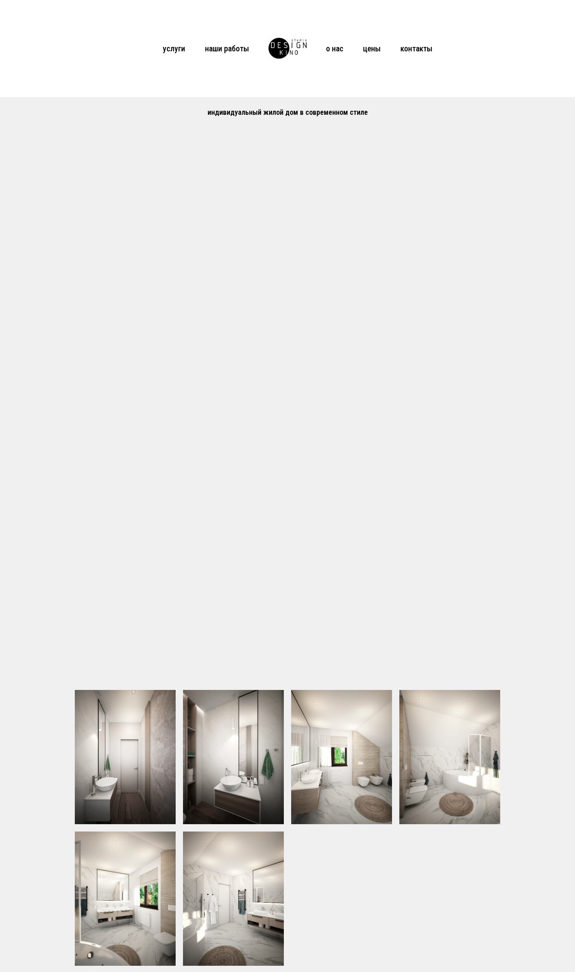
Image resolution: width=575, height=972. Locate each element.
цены (372, 48)
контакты (416, 48)
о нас (334, 48)
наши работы (227, 48)
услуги (174, 48)
